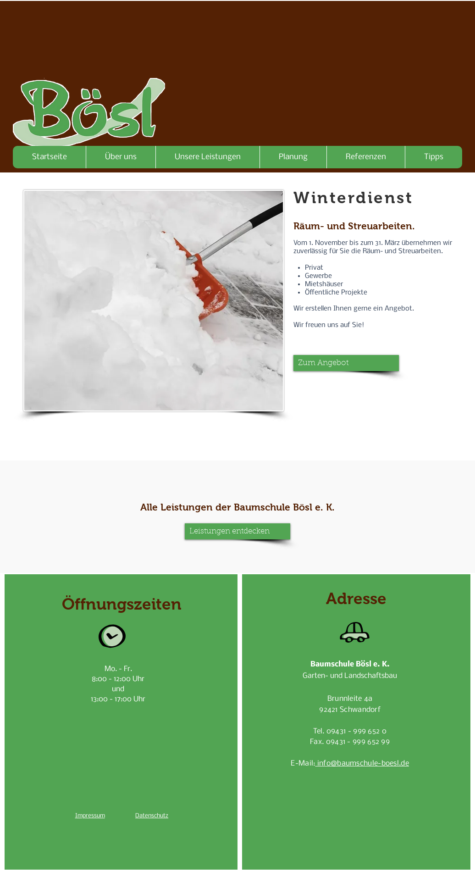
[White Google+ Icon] (312, 879)
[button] (346, 363)
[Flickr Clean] (326, 879)
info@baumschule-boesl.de (362, 763)
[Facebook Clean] (297, 879)
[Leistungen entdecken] (237, 531)
